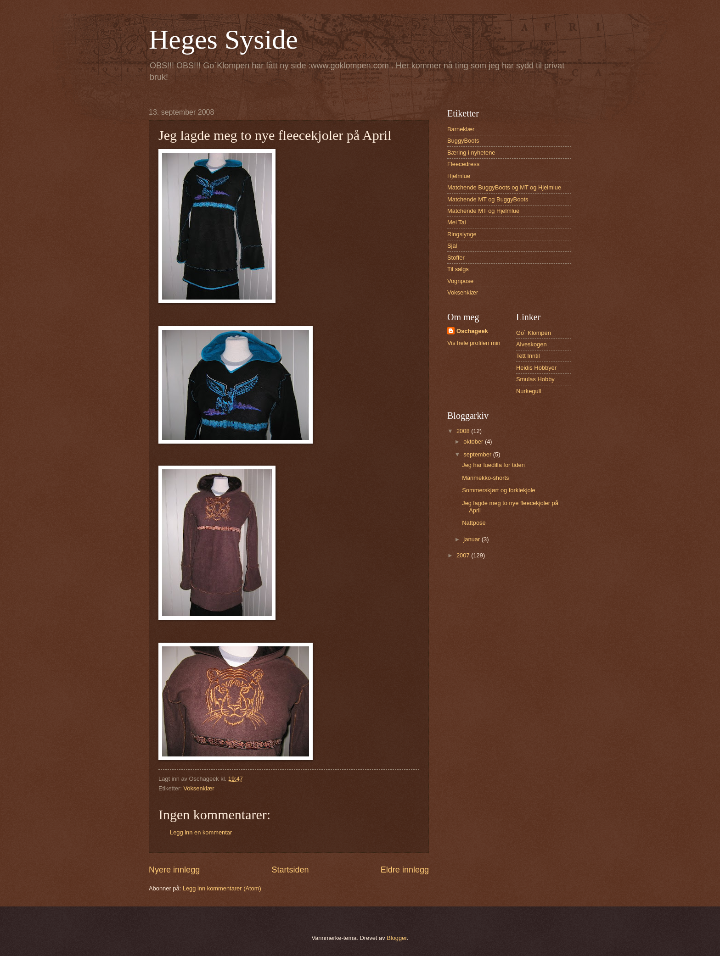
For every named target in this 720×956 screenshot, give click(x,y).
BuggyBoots (463, 140)
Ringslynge (462, 234)
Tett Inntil (528, 355)
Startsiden (290, 869)
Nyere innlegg (174, 869)
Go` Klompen (533, 332)
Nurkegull (528, 391)
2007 (463, 555)
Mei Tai (456, 222)
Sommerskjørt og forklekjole (498, 490)
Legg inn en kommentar (201, 832)
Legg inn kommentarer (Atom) (222, 888)
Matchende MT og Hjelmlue (483, 210)
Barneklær (460, 129)
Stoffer (456, 257)
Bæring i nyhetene (471, 152)
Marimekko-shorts (485, 477)
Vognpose (460, 281)
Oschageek (472, 331)
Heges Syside (223, 39)
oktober (474, 441)
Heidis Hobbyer (536, 367)
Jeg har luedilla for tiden (493, 464)
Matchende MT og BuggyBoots (488, 199)
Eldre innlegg (405, 869)
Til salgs (458, 269)
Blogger (397, 937)
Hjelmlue (458, 175)
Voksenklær (198, 788)
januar (472, 539)
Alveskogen (531, 344)
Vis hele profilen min (474, 342)
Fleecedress (463, 164)
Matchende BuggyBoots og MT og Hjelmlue (504, 187)
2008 (463, 431)
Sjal (452, 245)
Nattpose (474, 522)
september (478, 454)
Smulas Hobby (535, 379)
